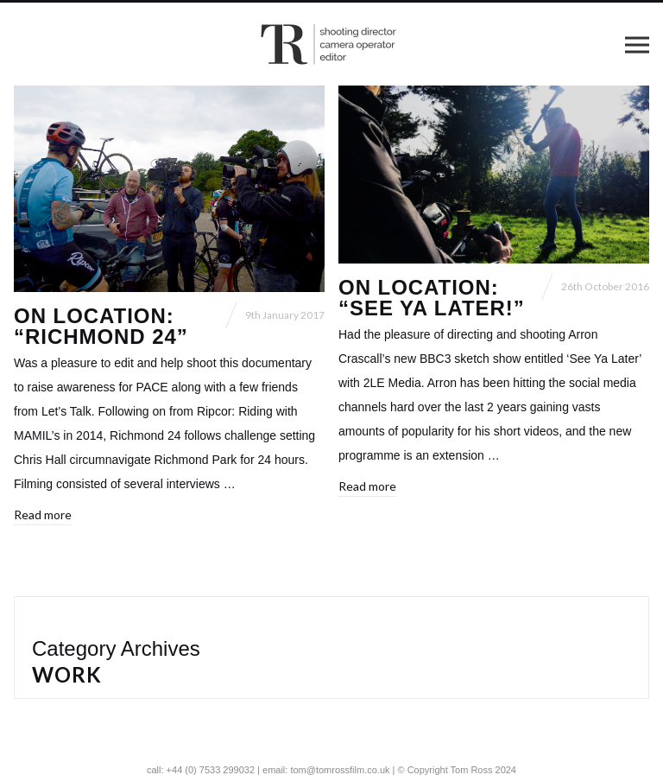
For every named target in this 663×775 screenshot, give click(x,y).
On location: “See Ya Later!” (431, 298)
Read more (43, 514)
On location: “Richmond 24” (101, 326)
